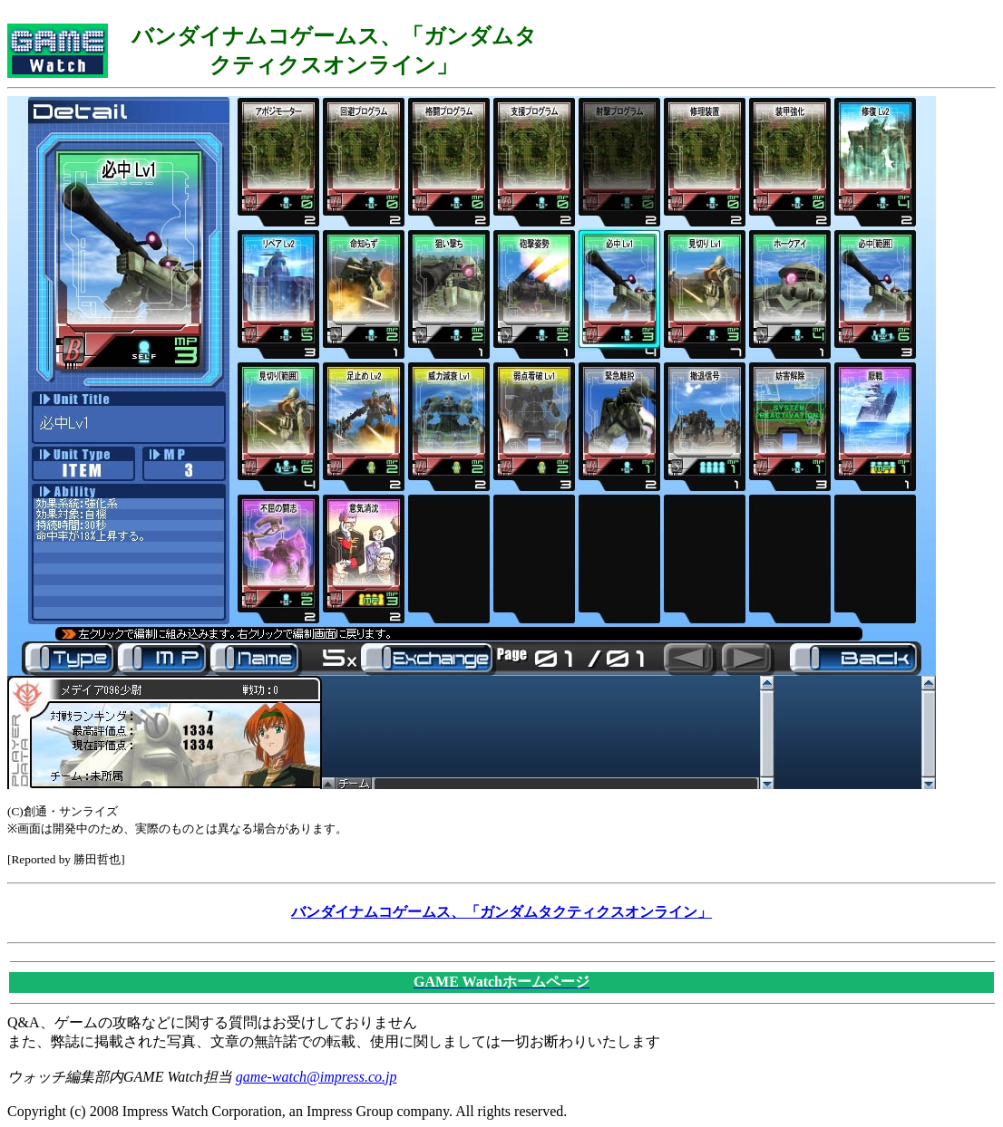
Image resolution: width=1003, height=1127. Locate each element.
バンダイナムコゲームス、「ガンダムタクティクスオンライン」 (501, 912)
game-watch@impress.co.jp (316, 1076)
